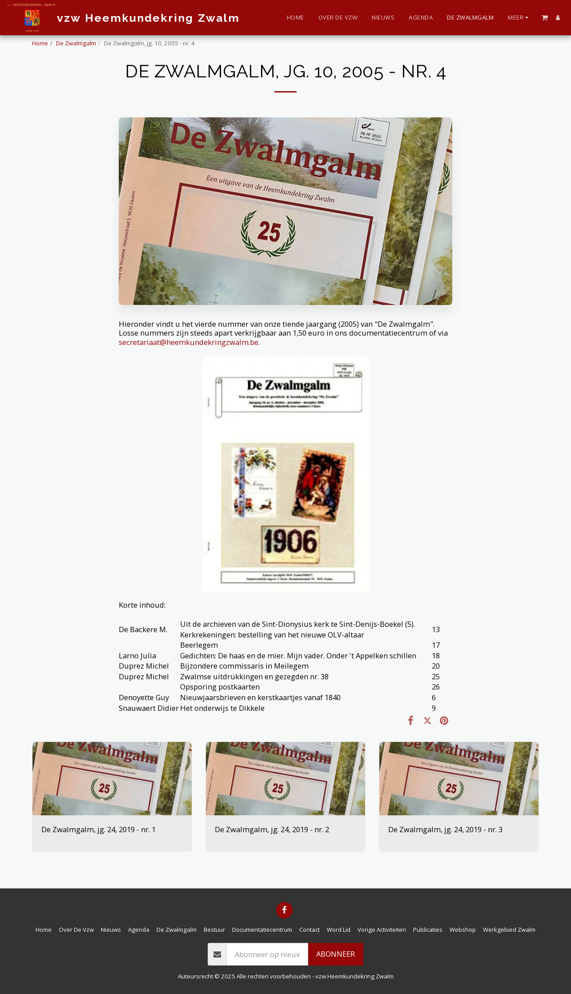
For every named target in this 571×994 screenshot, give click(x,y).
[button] (545, 17)
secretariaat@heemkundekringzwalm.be (188, 342)
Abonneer (335, 954)
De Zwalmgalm (76, 43)
